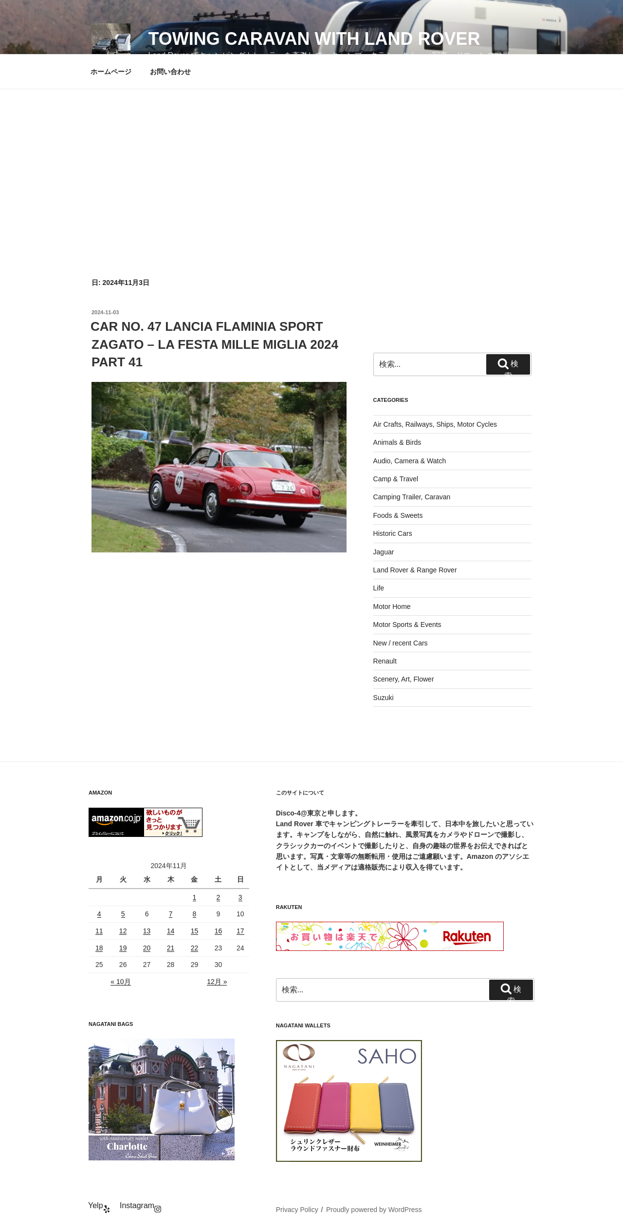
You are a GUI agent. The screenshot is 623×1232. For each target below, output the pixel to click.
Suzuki (383, 697)
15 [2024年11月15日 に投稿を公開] (195, 931)
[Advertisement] (311, 162)
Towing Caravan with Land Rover (314, 39)
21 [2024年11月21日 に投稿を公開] (171, 948)
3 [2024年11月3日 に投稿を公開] (240, 897)
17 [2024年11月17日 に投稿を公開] (240, 931)
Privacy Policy (297, 1209)
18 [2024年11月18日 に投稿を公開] (99, 948)
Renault (385, 661)
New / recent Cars (400, 643)
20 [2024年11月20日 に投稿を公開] (147, 948)
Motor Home (392, 606)
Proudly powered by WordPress (374, 1209)
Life (379, 588)
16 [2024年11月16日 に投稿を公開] (218, 931)
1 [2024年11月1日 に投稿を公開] (195, 897)
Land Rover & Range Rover (415, 570)
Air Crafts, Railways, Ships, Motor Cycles (435, 424)
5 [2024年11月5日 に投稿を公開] (123, 914)
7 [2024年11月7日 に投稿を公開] (171, 914)
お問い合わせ (170, 72)
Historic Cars (392, 533)
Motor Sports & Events (407, 624)
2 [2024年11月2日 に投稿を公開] (218, 897)
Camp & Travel (396, 479)
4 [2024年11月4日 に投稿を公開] (99, 914)
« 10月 (120, 982)
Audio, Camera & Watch (409, 461)
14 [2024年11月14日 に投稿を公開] (171, 931)
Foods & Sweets (398, 515)
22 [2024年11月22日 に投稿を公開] (195, 948)
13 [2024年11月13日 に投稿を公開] (147, 931)
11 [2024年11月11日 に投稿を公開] (99, 931)
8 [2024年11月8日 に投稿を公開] (195, 914)
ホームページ (111, 72)
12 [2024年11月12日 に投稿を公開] (123, 931)
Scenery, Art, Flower (403, 679)
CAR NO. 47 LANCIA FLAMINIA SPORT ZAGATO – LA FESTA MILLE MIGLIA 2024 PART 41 (214, 344)
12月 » (217, 982)
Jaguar (383, 552)
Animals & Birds (397, 442)
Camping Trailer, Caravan (412, 497)
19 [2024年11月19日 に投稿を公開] (123, 948)
